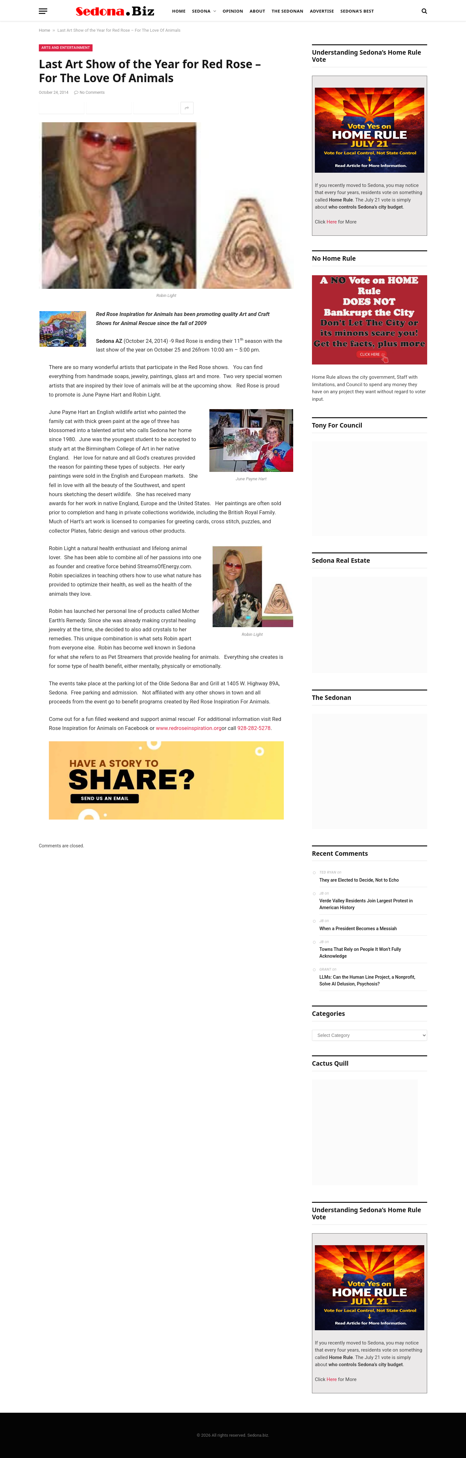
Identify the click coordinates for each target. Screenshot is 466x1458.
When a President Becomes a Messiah (358, 928)
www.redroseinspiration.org (189, 728)
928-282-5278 (254, 728)
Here (331, 222)
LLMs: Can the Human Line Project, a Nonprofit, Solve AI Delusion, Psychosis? (367, 980)
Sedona (201, 11)
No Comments (89, 92)
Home (179, 11)
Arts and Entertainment (65, 48)
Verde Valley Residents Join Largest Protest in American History (366, 904)
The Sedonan (287, 11)
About (257, 11)
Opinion (233, 11)
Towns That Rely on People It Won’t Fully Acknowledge (360, 953)
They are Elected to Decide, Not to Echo (359, 880)
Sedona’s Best (357, 11)
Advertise (322, 11)
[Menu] (43, 11)
